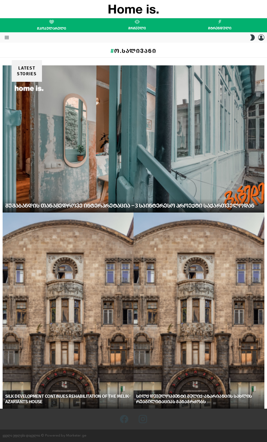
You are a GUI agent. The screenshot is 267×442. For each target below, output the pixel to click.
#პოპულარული (51, 25)
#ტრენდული (220, 25)
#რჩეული (137, 25)
